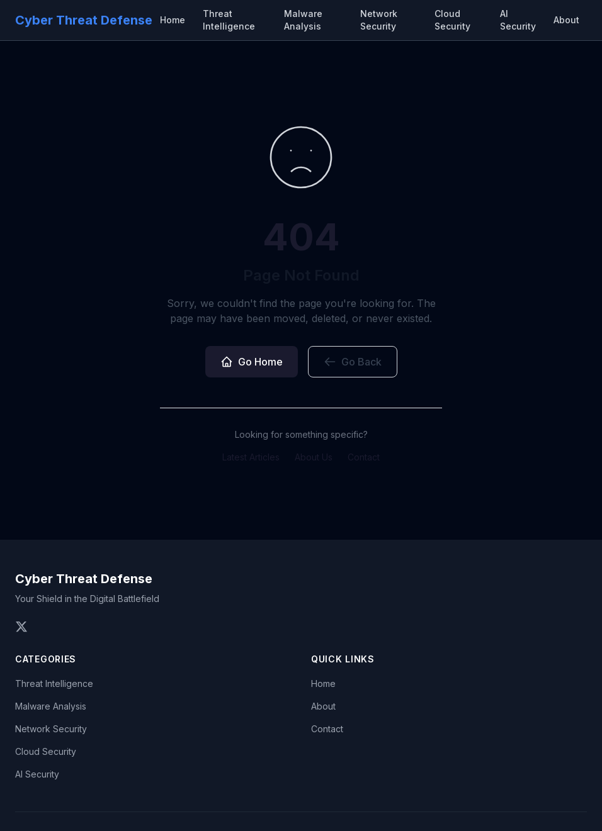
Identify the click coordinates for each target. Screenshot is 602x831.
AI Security (518, 19)
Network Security (378, 19)
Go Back (353, 361)
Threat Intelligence (229, 19)
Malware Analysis (303, 19)
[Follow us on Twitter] (21, 626)
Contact (364, 457)
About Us (313, 457)
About (566, 19)
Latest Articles (251, 457)
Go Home (251, 361)
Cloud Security (452, 19)
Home (172, 19)
